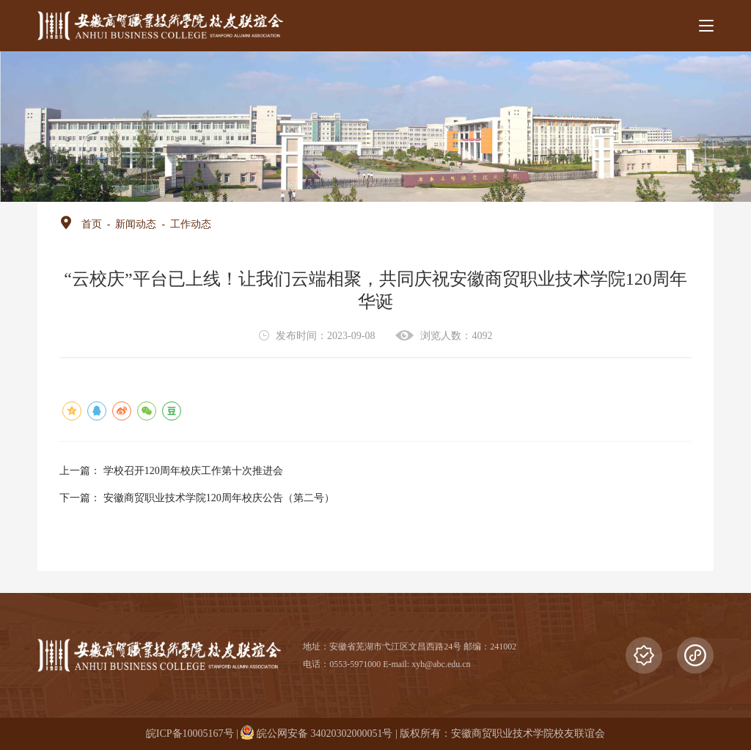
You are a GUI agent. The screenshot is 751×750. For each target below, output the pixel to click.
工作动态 (190, 224)
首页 (91, 224)
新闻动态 (135, 224)
